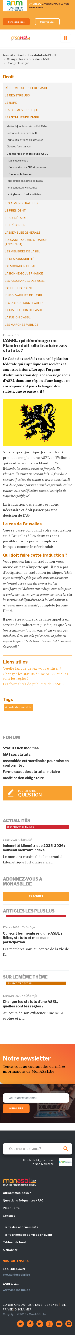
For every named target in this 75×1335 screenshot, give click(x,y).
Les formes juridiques (22, 110)
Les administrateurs (21, 203)
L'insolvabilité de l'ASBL (24, 295)
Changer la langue (20, 174)
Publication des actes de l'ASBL (25, 180)
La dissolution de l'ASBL (24, 310)
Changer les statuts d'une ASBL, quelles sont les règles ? (35, 676)
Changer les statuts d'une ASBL (28, 59)
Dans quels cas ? (18, 160)
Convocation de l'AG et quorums (27, 167)
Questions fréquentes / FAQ (23, 1200)
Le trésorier (15, 225)
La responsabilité (19, 259)
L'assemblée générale (23, 232)
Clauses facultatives (19, 146)
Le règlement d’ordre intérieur (24, 194)
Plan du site (11, 1208)
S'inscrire (16, 1108)
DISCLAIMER (23, 1309)
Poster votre (43, 793)
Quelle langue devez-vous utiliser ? (32, 668)
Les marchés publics (21, 324)
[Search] (37, 1148)
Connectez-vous (16, 21)
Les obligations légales (24, 303)
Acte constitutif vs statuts (22, 187)
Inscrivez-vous (47, 21)
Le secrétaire (16, 218)
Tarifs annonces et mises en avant (27, 1234)
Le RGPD (11, 102)
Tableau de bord (14, 1242)
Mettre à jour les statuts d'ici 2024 (27, 126)
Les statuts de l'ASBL (42, 55)
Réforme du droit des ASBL (26, 88)
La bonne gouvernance (24, 273)
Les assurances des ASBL (25, 280)
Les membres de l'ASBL (22, 251)
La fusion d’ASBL (17, 317)
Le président (15, 210)
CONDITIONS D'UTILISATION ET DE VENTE (30, 1304)
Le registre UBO (17, 95)
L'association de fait (21, 266)
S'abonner (36, 896)
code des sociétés (20, 707)
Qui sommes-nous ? (17, 1193)
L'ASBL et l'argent (19, 288)
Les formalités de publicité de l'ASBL (33, 684)
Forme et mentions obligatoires (25, 139)
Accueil (8, 55)
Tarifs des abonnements (20, 1227)
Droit (20, 55)
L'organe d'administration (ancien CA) (26, 242)
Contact (9, 1215)
